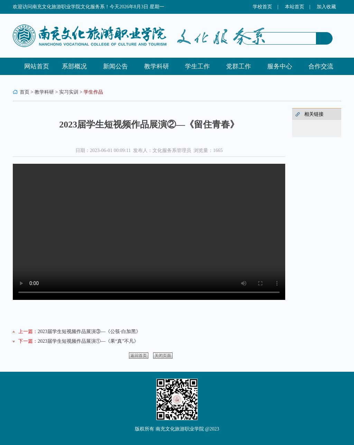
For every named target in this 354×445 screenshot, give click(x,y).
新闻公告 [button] (115, 66)
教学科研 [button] (156, 66)
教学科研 (44, 92)
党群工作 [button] (238, 66)
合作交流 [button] (320, 66)
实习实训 (68, 92)
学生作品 (93, 92)
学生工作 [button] (197, 66)
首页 (24, 92)
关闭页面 (163, 355)
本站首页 (294, 6)
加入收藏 (326, 6)
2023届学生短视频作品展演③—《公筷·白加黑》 (89, 331)
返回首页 (138, 355)
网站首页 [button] (36, 66)
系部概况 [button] (74, 66)
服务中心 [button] (279, 66)
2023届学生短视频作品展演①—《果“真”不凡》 (88, 341)
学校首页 (262, 6)
